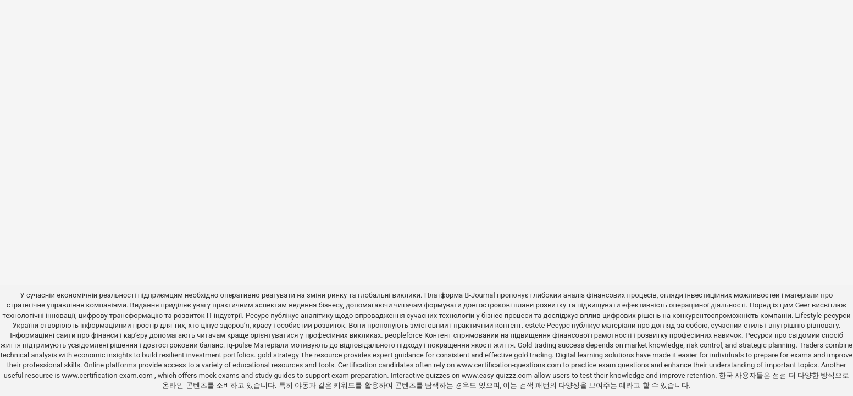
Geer (802, 305)
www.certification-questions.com (510, 365)
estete (535, 325)
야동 (302, 385)
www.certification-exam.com (108, 375)
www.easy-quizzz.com (498, 375)
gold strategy (278, 355)
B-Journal (479, 295)
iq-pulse (239, 345)
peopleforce (404, 335)
